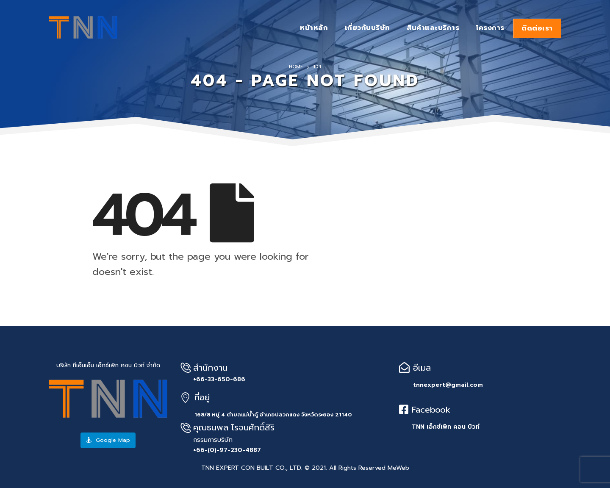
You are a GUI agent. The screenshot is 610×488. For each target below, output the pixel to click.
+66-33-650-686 (219, 379)
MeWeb (398, 467)
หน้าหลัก (314, 28)
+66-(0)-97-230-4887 (227, 450)
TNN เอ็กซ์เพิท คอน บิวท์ (446, 426)
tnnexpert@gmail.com (448, 384)
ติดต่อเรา (537, 28)
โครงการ (490, 28)
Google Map (108, 440)
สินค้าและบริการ (433, 28)
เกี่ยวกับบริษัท (367, 28)
